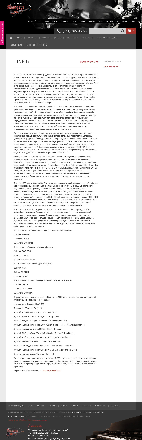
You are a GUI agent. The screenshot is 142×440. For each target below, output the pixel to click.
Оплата (73, 21)
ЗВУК (68, 37)
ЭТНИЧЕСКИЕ (87, 37)
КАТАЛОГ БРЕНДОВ (89, 62)
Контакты (114, 21)
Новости (91, 21)
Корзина (124, 21)
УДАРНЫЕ (45, 37)
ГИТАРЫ (19, 37)
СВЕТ (76, 37)
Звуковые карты (111, 66)
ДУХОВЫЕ (57, 37)
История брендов (34, 21)
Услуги (54, 21)
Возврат (82, 21)
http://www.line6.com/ (52, 371)
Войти (132, 21)
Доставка (64, 21)
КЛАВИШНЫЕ (32, 37)
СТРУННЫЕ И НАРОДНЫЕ (107, 37)
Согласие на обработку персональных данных (27, 420)
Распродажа (102, 21)
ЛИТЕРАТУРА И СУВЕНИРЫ (36, 45)
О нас (47, 21)
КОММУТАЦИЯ (16, 45)
